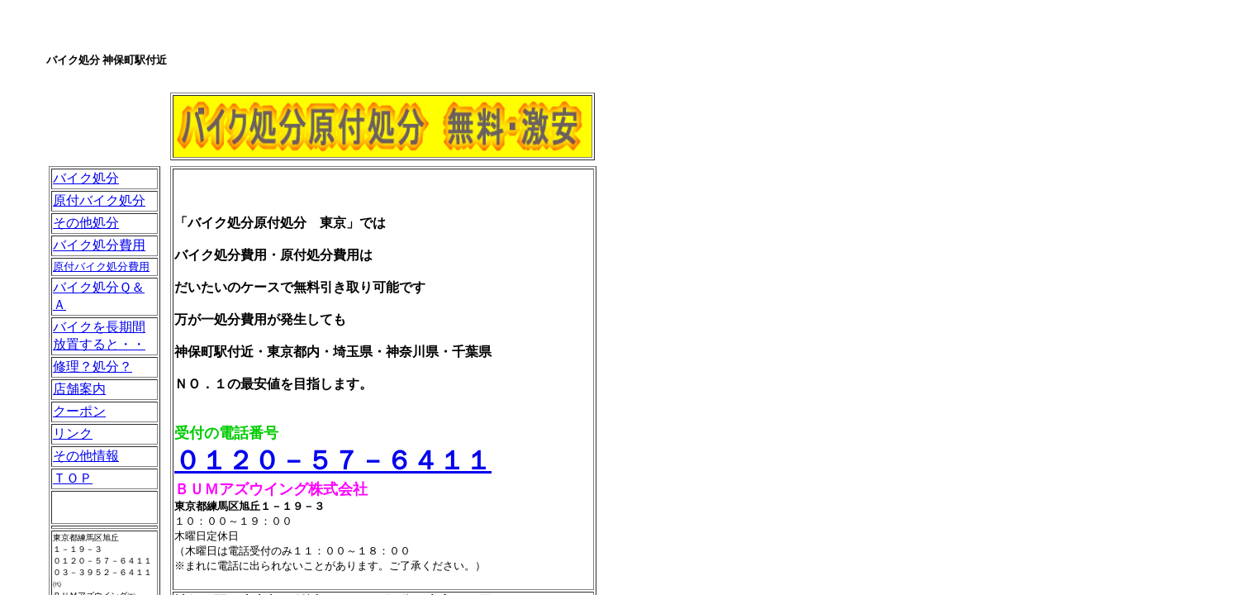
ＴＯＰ (73, 478)
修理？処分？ (92, 366)
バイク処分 (86, 178)
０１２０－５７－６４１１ (333, 460)
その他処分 (86, 223)
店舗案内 (79, 389)
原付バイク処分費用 (101, 266)
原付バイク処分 (99, 200)
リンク (73, 433)
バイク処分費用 (99, 245)
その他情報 (86, 456)
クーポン (79, 411)
